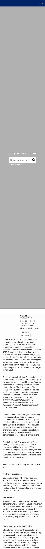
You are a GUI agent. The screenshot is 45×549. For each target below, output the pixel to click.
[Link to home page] (2, 3)
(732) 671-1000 (30, 323)
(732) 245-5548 (30, 321)
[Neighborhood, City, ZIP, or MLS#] (22, 160)
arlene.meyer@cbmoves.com (30, 328)
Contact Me (25, 335)
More (42, 3)
